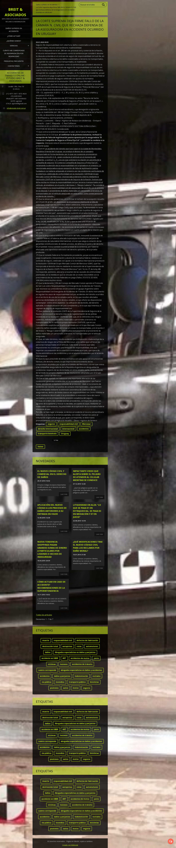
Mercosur (86, 424)
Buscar (103, 4)
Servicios (14, 46)
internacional (68, 429)
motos (76, 688)
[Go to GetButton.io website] (170, 845)
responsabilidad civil (68, 424)
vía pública (46, 682)
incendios (60, 682)
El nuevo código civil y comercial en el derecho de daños (51, 474)
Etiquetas (40, 424)
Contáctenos (14, 66)
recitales (96, 676)
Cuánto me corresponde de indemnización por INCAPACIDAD (13, 53)
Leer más (63, 494)
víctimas (52, 664)
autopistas (67, 646)
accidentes (84, 429)
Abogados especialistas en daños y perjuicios (75, 652)
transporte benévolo (47, 433)
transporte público (77, 682)
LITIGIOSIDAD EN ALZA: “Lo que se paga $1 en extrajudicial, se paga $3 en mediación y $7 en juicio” (87, 511)
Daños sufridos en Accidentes (14, 29)
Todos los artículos (44, 615)
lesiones (64, 664)
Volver (40, 446)
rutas (79, 646)
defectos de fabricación (87, 640)
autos (65, 688)
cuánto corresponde (47, 670)
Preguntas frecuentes (14, 61)
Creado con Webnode (70, 845)
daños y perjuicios (62, 676)
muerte (45, 640)
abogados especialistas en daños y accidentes (81, 670)
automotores (92, 646)
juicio (96, 658)
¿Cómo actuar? (13, 36)
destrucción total (50, 646)
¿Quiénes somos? (14, 41)
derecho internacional (48, 429)
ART (64, 658)
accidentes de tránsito (82, 664)
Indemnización (81, 676)
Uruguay (65, 433)
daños (47, 652)
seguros (51, 424)
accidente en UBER (50, 658)
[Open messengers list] (170, 841)
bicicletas (94, 682)
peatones (54, 688)
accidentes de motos (80, 658)
